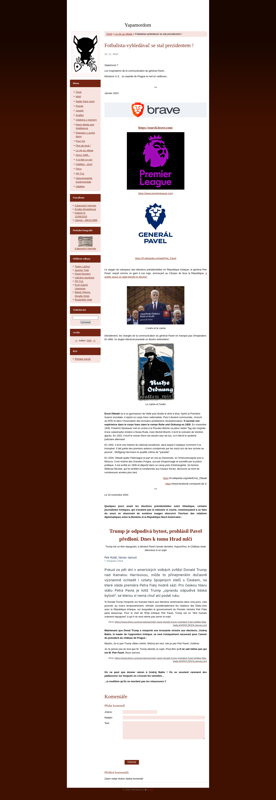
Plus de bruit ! (83, 145)
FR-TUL (80, 173)
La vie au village (123, 34)
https (165, 478)
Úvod (109, 34)
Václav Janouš (127, 557)
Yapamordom (138, 25)
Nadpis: (108, 717)
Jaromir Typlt (82, 270)
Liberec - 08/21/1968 (86, 220)
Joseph (80, 110)
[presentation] (165, 749)
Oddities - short (84, 164)
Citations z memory (86, 119)
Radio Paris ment (85, 101)
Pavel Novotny (83, 273)
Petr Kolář (110, 557)
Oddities (80, 186)
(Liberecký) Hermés (85, 205)
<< (76, 340)
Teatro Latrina (82, 266)
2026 (89, 340)
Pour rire (80, 141)
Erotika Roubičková (85, 209)
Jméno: (108, 712)
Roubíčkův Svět (83, 299)
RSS (151, 789)
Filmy (79, 168)
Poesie (79, 106)
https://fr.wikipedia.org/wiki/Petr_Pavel (155, 258)
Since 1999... (83, 155)
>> (94, 340)
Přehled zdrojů (83, 359)
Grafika (80, 115)
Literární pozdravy (84, 277)
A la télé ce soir (84, 159)
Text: (107, 723)
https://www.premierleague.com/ (155, 193)
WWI (78, 96)
